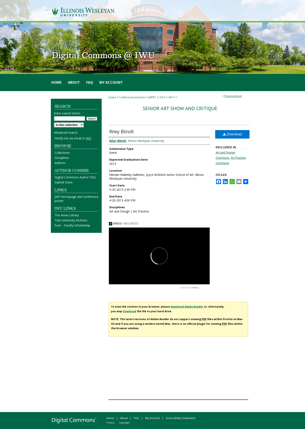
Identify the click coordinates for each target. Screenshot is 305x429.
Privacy (110, 422)
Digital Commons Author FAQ (75, 177)
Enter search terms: (67, 113)
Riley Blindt (121, 131)
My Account (152, 418)
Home (112, 97)
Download (232, 134)
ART (171, 97)
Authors (60, 163)
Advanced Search (66, 133)
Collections (62, 153)
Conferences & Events (132, 97)
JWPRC (152, 97)
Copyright (124, 422)
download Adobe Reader (187, 306)
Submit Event (64, 182)
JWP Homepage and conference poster (76, 199)
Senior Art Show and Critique (180, 108)
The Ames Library (67, 215)
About (124, 418)
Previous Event (233, 96)
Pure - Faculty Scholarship (72, 225)
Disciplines (62, 158)
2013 (162, 97)
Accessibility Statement (180, 418)
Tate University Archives (71, 220)
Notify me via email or (73, 138)
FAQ (136, 418)
